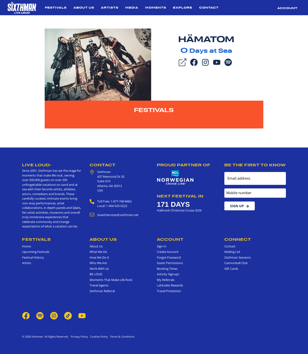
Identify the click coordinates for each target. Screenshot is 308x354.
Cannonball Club (236, 263)
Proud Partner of (184, 164)
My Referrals (165, 280)
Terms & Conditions (122, 336)
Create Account (167, 252)
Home (26, 246)
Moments (155, 7)
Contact (209, 7)
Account (287, 8)
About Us (83, 7)
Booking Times (167, 268)
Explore (182, 7)
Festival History (33, 257)
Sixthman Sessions (237, 257)
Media (131, 7)
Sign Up (239, 205)
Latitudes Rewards (170, 285)
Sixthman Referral (102, 291)
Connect (237, 239)
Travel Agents (99, 285)
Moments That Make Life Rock (111, 280)
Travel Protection (169, 291)
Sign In (161, 246)
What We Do (98, 252)
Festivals (56, 7)
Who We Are (98, 263)
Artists (109, 7)
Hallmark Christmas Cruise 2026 (179, 210)
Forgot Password (169, 257)
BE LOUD (96, 274)
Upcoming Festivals (35, 252)
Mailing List (232, 252)
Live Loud (36, 164)
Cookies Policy (98, 336)
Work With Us (99, 268)
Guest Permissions (170, 263)
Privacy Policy (79, 336)
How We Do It (99, 257)
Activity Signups (168, 274)
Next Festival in (180, 196)
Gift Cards (231, 268)
